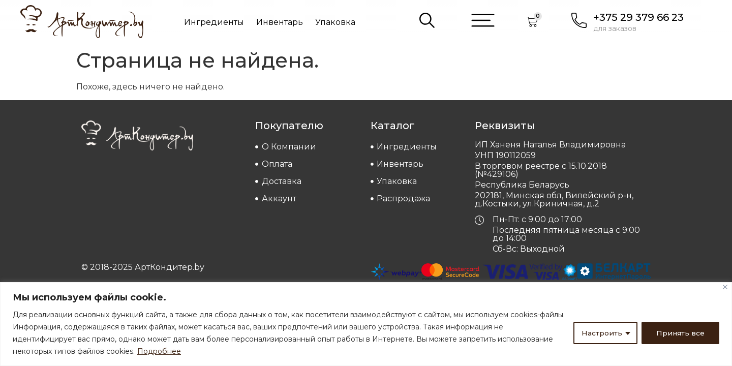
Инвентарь (279, 22)
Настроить (601, 333)
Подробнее (159, 351)
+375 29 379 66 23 (638, 17)
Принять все (680, 333)
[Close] (725, 287)
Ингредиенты (214, 22)
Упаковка (335, 22)
